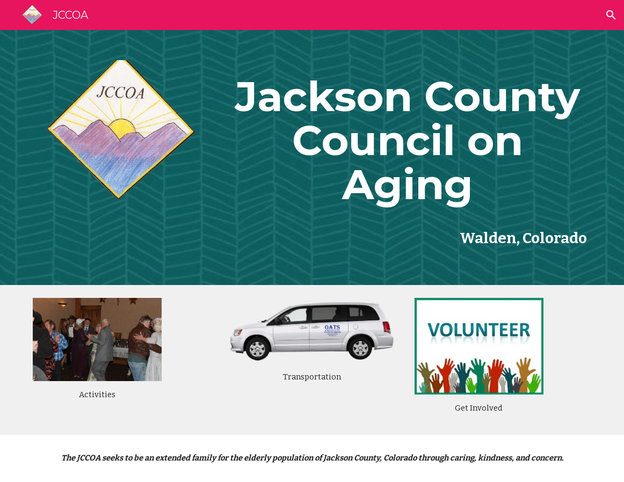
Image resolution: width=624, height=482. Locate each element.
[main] (407, 140)
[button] (611, 15)
